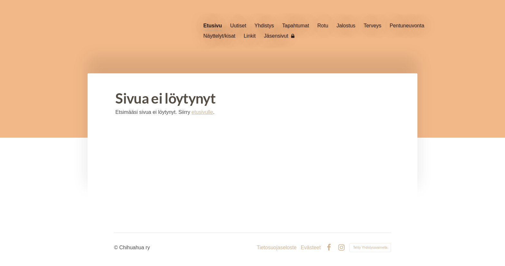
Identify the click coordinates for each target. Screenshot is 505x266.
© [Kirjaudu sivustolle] (116, 247)
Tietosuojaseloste (277, 247)
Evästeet (311, 247)
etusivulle (202, 112)
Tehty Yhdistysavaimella (370, 247)
